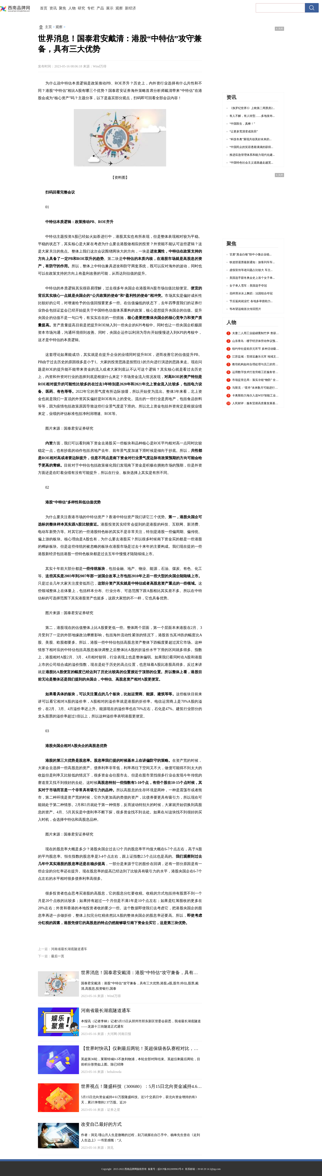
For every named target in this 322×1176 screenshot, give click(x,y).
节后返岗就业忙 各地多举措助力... (251, 301)
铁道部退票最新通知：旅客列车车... (252, 262)
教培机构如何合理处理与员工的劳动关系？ (256, 364)
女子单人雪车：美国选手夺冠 (248, 285)
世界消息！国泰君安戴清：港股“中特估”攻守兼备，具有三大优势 (141, 972)
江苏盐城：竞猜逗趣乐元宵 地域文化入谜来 (256, 357)
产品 (100, 8)
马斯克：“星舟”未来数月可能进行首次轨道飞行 (256, 388)
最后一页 (57, 956)
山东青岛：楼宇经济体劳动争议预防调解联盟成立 (256, 341)
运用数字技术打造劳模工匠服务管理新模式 (256, 372)
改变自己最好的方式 (101, 1124)
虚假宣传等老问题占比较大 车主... (251, 270)
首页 (43, 8)
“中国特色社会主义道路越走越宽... (251, 162)
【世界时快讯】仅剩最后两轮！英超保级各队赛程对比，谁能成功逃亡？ (141, 1048)
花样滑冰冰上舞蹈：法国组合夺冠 (251, 293)
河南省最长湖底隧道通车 (69, 949)
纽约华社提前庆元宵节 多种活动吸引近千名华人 (256, 349)
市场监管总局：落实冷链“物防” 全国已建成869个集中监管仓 (256, 380)
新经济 (130, 8)
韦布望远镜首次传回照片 (245, 309)
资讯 (53, 8)
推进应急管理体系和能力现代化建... (252, 154)
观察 (119, 8)
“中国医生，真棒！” (242, 123)
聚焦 (62, 8)
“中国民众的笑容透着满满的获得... (251, 147)
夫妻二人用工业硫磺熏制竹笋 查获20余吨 (256, 333)
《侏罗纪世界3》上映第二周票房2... (252, 108)
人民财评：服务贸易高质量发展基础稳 (256, 403)
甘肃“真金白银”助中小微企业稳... (251, 254)
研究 (81, 8)
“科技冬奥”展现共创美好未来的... (251, 139)
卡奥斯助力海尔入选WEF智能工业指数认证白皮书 (256, 395)
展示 (109, 8)
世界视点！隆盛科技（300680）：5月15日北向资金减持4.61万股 (141, 1086)
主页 (48, 27)
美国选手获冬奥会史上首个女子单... (252, 277)
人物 (72, 8)
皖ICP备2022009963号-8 (170, 1169)
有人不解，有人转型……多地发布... (252, 115)
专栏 (91, 8)
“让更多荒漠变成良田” (244, 131)
